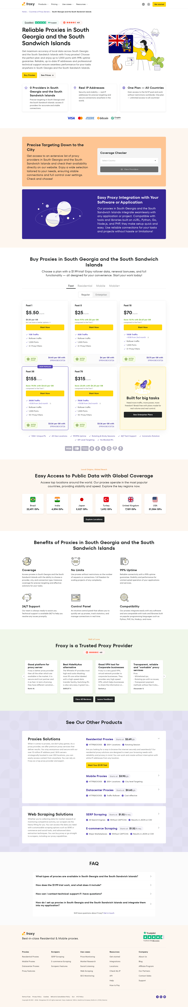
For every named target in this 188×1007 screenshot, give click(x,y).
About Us (143, 956)
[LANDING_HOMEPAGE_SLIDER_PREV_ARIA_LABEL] (24, 676)
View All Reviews (83, 699)
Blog (141, 961)
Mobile (100, 286)
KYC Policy (79, 997)
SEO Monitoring (87, 975)
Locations (114, 966)
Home (24, 12)
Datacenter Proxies (30, 966)
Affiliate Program (146, 966)
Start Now (45, 327)
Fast (71, 286)
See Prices (47, 75)
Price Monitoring (87, 956)
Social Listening (87, 966)
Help (112, 980)
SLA (73, 997)
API (111, 975)
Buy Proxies (29, 75)
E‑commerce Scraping (61, 961)
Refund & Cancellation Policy (60, 997)
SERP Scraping (57, 956)
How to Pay (115, 985)
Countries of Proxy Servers (39, 12)
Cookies (46, 997)
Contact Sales (145, 975)
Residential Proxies (30, 956)
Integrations (115, 961)
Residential (85, 286)
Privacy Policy (36, 997)
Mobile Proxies (28, 961)
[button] (94, 876)
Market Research (88, 961)
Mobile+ (114, 286)
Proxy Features (28, 971)
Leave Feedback (105, 699)
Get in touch (108, 913)
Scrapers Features (59, 966)
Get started (159, 4)
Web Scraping (86, 971)
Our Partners (144, 971)
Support (142, 980)
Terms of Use (26, 997)
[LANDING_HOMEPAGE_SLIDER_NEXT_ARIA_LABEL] (164, 676)
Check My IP (115, 971)
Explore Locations (94, 519)
